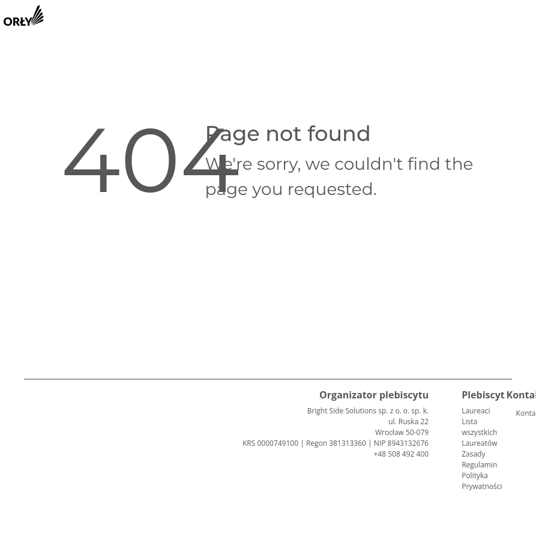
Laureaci (476, 411)
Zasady (473, 454)
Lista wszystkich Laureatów (479, 432)
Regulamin (479, 465)
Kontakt (521, 413)
